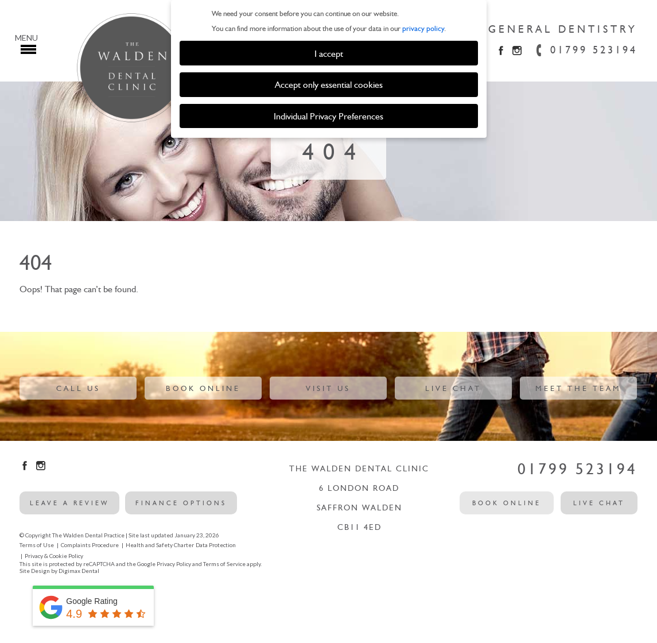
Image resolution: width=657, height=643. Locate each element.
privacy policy (423, 28)
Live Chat (453, 388)
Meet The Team (578, 388)
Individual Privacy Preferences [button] (328, 116)
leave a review (69, 503)
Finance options (181, 503)
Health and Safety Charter (160, 544)
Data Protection (216, 544)
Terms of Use (37, 544)
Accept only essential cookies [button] (329, 84)
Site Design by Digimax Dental (59, 570)
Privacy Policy (174, 563)
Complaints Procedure (90, 544)
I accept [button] (328, 53)
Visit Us (328, 388)
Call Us (78, 388)
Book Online (203, 388)
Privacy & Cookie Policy (54, 555)
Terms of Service (224, 563)
